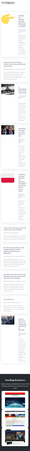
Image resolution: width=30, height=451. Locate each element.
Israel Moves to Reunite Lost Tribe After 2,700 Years (22, 132)
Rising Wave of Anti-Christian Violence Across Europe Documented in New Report (15, 64)
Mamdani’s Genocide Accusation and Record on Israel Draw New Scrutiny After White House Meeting (15, 276)
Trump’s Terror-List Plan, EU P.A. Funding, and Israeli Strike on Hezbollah (22, 324)
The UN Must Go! (9, 299)
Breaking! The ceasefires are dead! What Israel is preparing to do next (22, 21)
